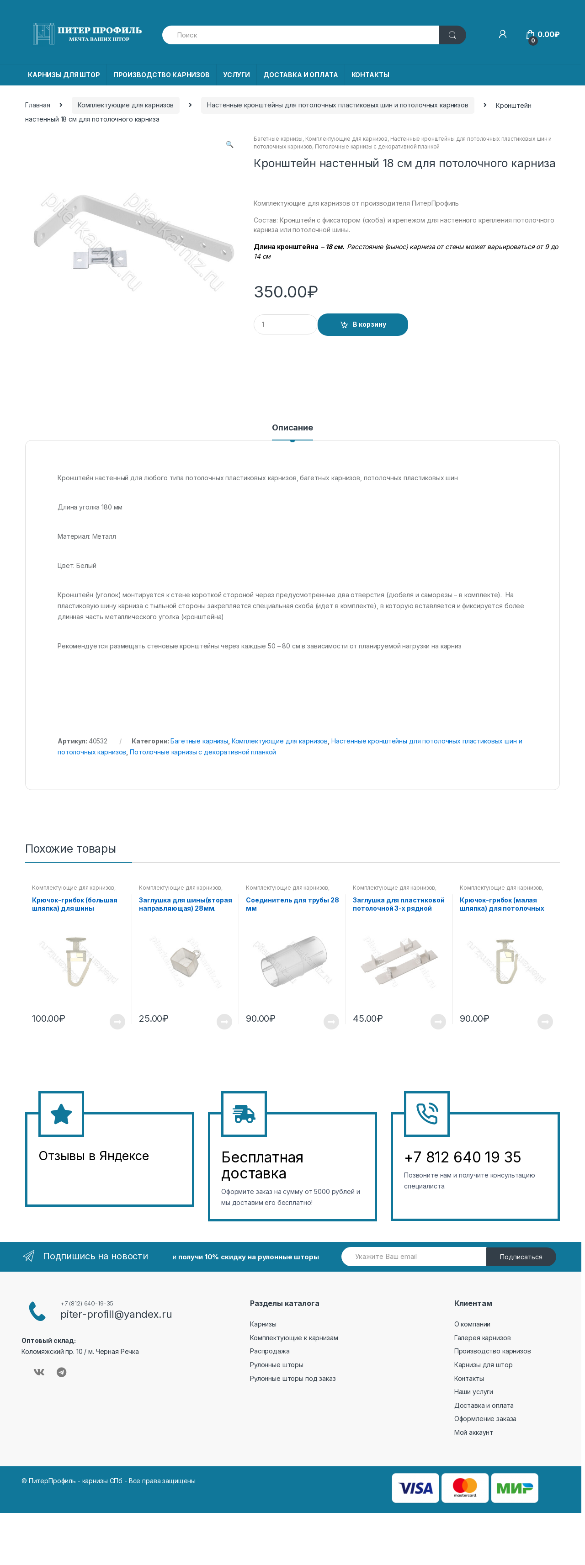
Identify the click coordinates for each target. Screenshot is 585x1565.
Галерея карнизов (482, 1338)
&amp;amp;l (72, 1178)
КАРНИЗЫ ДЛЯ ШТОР (64, 75)
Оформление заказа (485, 1418)
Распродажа (270, 1351)
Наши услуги (473, 1391)
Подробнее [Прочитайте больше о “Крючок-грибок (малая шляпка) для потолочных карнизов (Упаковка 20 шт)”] (545, 1021)
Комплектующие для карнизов (126, 105)
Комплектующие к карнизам (294, 1338)
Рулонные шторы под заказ (293, 1378)
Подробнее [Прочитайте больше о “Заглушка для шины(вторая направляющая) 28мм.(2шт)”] (224, 1021)
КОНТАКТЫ (370, 75)
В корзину (369, 324)
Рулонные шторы (276, 1365)
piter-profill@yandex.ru (116, 1314)
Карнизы (263, 1324)
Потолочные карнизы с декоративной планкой (377, 146)
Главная (37, 105)
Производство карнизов (492, 1351)
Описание (292, 428)
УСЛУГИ (236, 75)
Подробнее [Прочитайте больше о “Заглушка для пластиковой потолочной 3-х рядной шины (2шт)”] (438, 1021)
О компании (472, 1324)
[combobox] (301, 35)
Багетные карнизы (278, 138)
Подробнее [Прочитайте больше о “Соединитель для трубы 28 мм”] (331, 1021)
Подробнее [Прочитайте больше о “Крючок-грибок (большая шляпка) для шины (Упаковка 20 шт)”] (117, 1021)
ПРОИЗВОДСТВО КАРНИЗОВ (161, 75)
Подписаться (521, 1257)
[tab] (292, 432)
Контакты (469, 1378)
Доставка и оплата (484, 1405)
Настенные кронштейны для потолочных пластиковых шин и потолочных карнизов (337, 105)
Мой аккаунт (473, 1432)
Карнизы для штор (483, 1365)
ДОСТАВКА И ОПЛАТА (300, 75)
